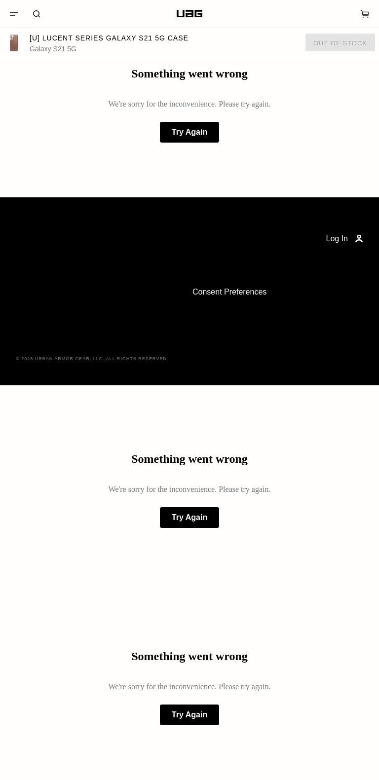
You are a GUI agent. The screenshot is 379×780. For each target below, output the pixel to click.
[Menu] (14, 13)
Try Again (189, 132)
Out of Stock (340, 43)
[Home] (189, 14)
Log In (345, 239)
